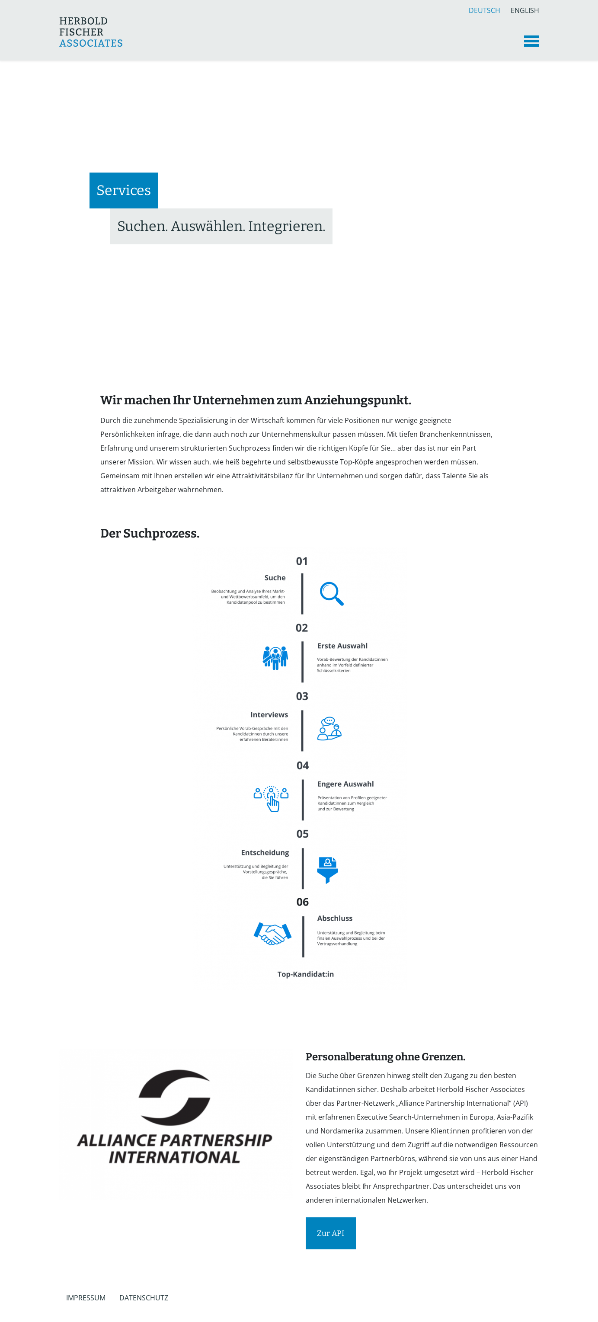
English (525, 9)
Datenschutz (143, 1298)
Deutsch (484, 9)
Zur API (330, 1233)
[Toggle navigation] (531, 41)
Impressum (86, 1298)
